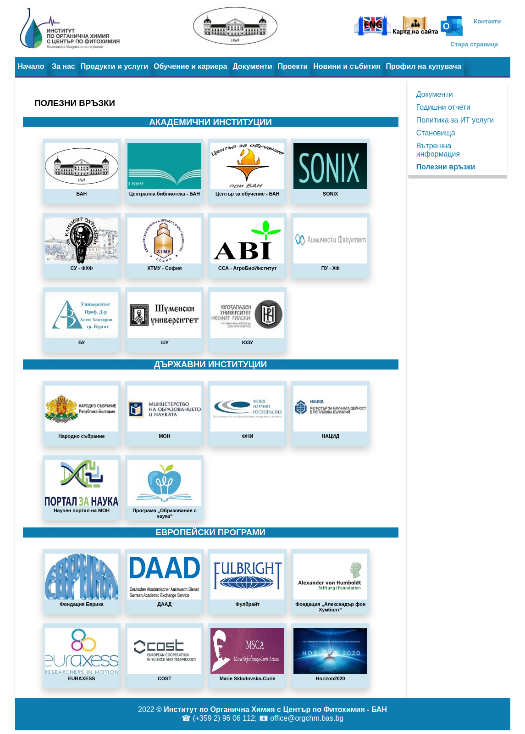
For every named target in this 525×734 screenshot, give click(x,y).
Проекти (293, 66)
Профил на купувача (423, 66)
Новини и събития (346, 66)
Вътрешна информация (438, 150)
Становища (435, 133)
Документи (252, 66)
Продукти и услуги (114, 66)
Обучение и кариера (190, 66)
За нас (63, 66)
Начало (31, 66)
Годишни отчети (443, 107)
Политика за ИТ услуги (455, 120)
